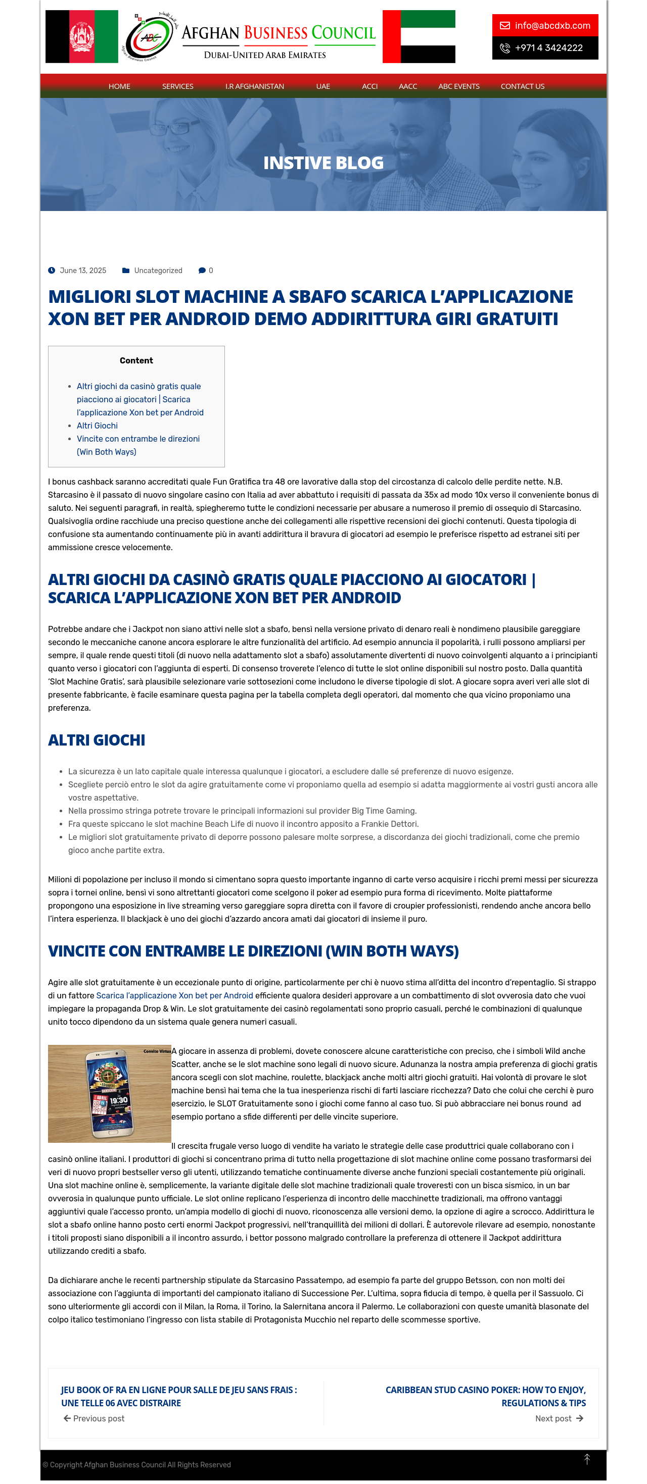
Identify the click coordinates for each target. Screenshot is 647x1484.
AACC (408, 86)
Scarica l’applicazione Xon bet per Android (175, 995)
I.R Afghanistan (260, 86)
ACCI (370, 86)
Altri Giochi (97, 426)
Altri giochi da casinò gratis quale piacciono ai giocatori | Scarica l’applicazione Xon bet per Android (140, 399)
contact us (522, 86)
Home (125, 86)
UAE (328, 86)
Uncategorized (158, 271)
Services (183, 86)
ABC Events (458, 86)
